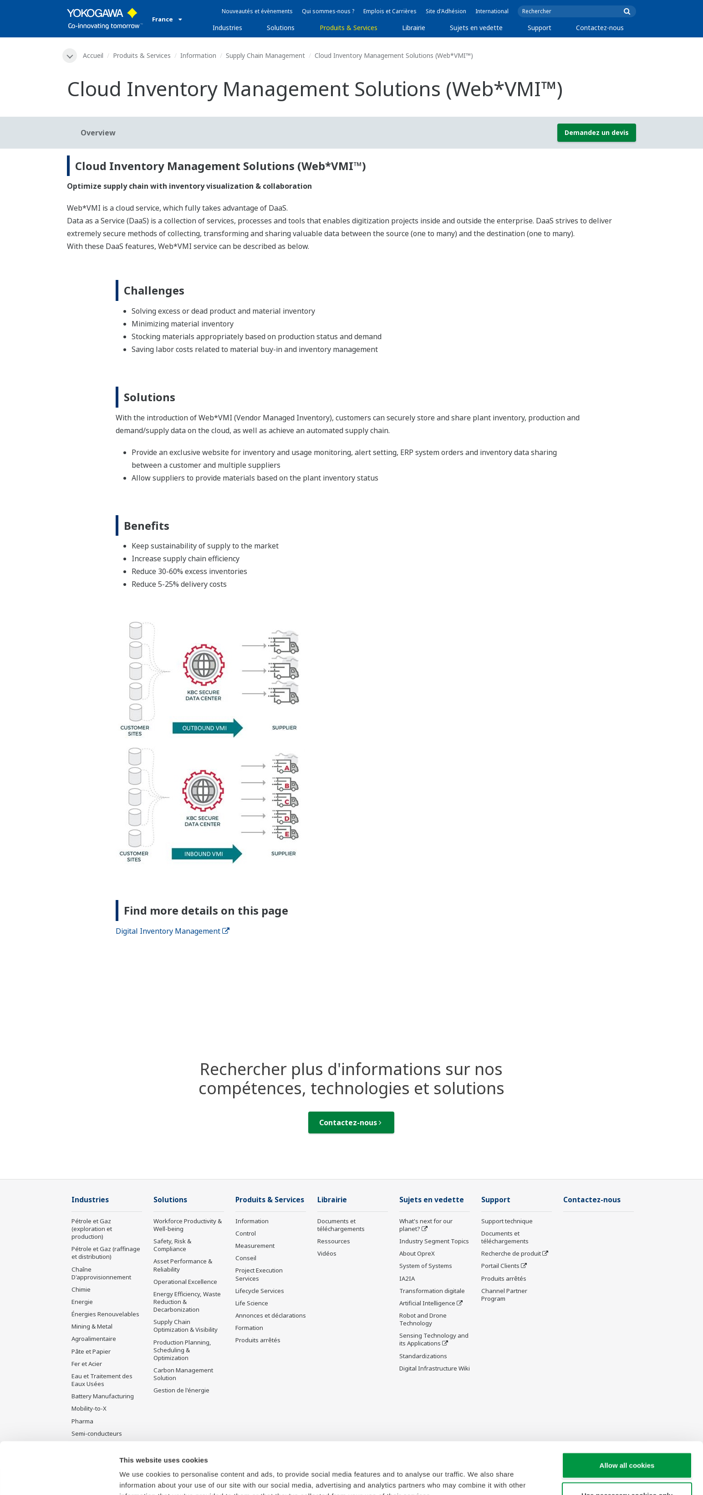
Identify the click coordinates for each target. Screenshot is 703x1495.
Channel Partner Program (504, 1295)
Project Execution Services (259, 1274)
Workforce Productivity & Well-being (187, 1225)
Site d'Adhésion (446, 11)
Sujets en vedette (476, 27)
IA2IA (407, 1278)
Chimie (81, 1289)
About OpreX (417, 1253)
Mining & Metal (91, 1326)
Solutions (281, 27)
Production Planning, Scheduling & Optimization (182, 1350)
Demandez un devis (597, 132)
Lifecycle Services (259, 1291)
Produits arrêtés (257, 1340)
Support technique (507, 1221)
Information (198, 55)
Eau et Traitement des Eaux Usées (101, 1380)
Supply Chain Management (265, 55)
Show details (478, 1477)
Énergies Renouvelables (105, 1314)
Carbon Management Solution (183, 1374)
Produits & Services (348, 27)
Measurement (255, 1246)
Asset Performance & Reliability (182, 1265)
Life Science (251, 1303)
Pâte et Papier (91, 1351)
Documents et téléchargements (341, 1225)
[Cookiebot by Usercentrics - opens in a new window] (59, 1477)
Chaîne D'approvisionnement (101, 1273)
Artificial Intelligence (427, 1303)
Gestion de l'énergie (181, 1390)
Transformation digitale (432, 1291)
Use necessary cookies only (626, 1446)
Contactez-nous (600, 27)
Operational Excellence (185, 1282)
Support (539, 27)
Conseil (245, 1258)
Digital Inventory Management (172, 931)
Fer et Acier (86, 1364)
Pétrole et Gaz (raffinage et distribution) (105, 1253)
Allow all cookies (627, 1416)
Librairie (413, 27)
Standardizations (423, 1356)
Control (245, 1233)
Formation (249, 1328)
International (492, 11)
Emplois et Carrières (390, 11)
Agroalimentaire (93, 1339)
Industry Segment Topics (434, 1241)
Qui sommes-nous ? (328, 11)
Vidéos (326, 1253)
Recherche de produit (511, 1253)
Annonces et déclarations (270, 1315)
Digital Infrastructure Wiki (434, 1368)
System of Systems (425, 1266)
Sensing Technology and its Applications (434, 1339)
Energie (82, 1302)
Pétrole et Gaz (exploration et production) (91, 1229)
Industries (227, 27)
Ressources (333, 1241)
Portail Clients (500, 1266)
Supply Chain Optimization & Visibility (185, 1326)
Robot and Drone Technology (423, 1319)
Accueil (93, 55)
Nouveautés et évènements (257, 11)
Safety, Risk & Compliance (172, 1245)
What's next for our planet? (426, 1225)
